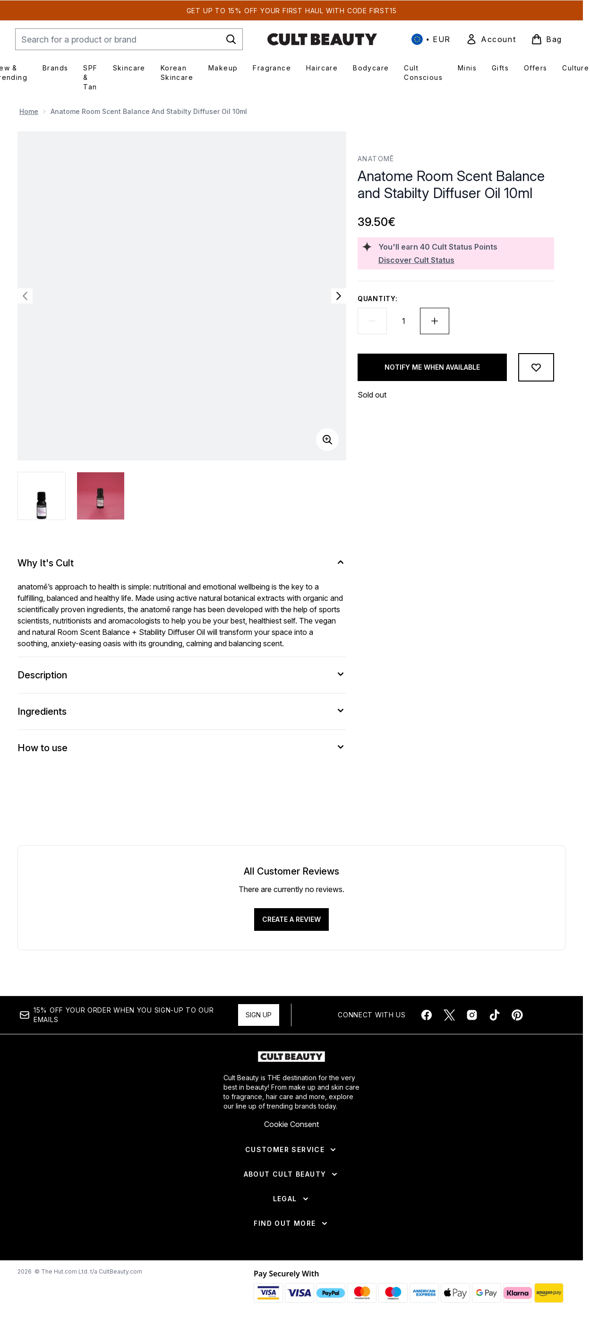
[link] (491, 39)
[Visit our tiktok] (494, 1015)
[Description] (181, 675)
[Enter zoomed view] (327, 439)
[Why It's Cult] (181, 563)
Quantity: (377, 299)
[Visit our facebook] (426, 1015)
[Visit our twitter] (449, 1015)
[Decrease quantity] (372, 321)
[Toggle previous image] (25, 295)
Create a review (291, 919)
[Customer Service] (291, 1149)
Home (28, 111)
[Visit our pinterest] (517, 1015)
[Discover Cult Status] (464, 260)
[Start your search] (129, 39)
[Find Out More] (291, 1223)
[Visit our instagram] (472, 1015)
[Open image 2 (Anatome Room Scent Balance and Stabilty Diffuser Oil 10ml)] (100, 496)
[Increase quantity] (434, 321)
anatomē (376, 159)
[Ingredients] (181, 711)
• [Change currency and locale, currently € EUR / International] (431, 39)
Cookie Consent (291, 1124)
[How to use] (181, 748)
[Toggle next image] (338, 295)
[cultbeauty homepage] (322, 39)
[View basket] (546, 39)
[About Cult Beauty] (292, 1174)
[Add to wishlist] (536, 367)
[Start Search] (231, 39)
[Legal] (291, 1199)
